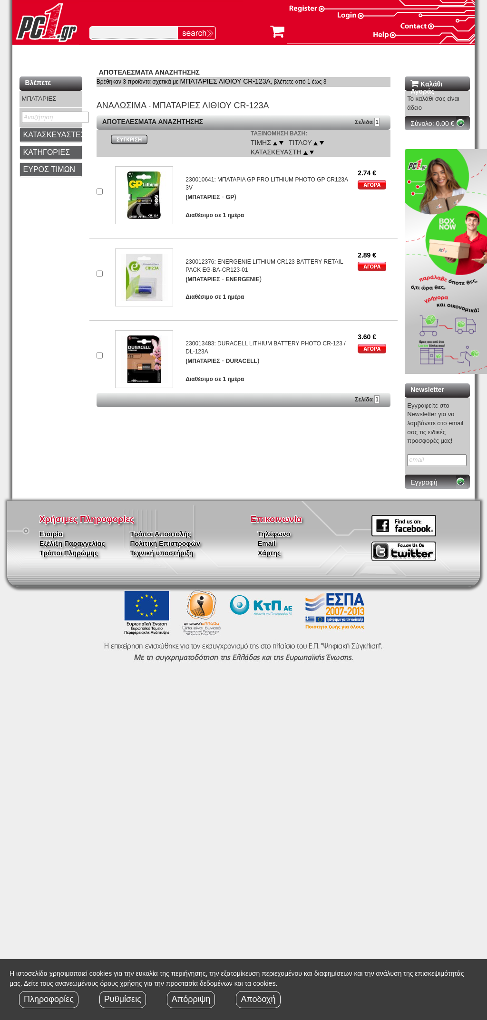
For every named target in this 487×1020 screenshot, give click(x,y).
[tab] (51, 135)
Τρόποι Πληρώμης (68, 553)
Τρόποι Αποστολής (160, 534)
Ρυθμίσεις (122, 999)
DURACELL (241, 361)
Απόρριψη (191, 999)
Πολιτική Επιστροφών (165, 543)
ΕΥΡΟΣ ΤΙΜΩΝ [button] (49, 169)
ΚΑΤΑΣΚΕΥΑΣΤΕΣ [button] (54, 135)
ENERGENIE (243, 279)
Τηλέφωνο (274, 534)
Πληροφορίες (49, 999)
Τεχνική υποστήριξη (162, 553)
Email (266, 543)
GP (230, 197)
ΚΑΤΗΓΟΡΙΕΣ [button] (46, 152)
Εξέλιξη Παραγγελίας (72, 543)
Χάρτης (269, 553)
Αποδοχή (258, 999)
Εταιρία (51, 534)
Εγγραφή (423, 482)
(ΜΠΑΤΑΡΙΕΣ (202, 197)
